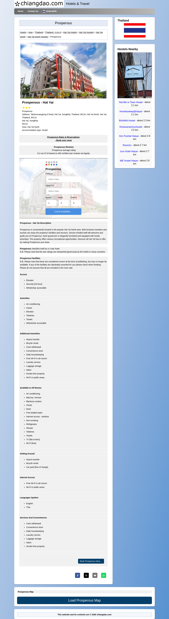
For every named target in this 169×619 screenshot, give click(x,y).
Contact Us (33, 11)
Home (20, 11)
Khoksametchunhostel (131, 127)
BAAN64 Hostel (127, 121)
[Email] (94, 575)
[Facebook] (77, 575)
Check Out (49, 186)
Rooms (48, 198)
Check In (49, 174)
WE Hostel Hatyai (129, 160)
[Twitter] (86, 575)
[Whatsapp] (103, 575)
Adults (60, 198)
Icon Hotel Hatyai (129, 151)
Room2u (127, 145)
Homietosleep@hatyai (131, 111)
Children (73, 198)
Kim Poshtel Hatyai (129, 136)
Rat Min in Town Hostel (131, 102)
